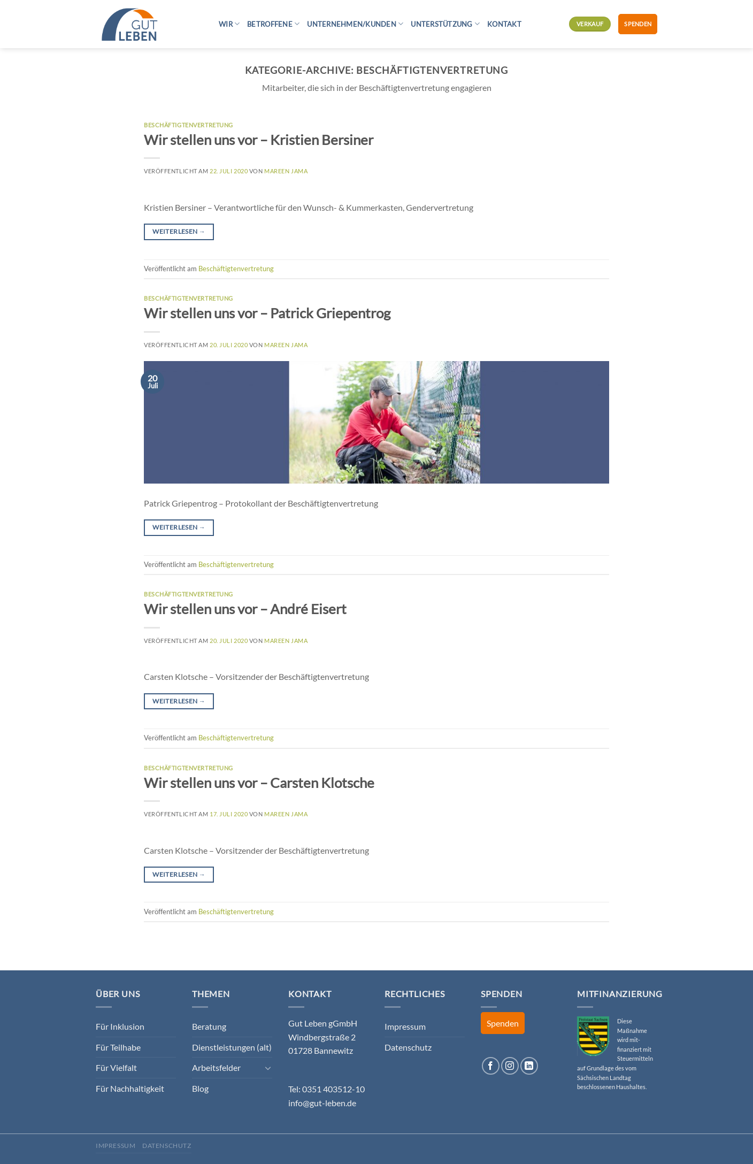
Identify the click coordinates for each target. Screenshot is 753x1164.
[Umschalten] (268, 1067)
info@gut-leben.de (322, 1103)
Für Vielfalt (116, 1067)
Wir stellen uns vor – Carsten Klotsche (259, 783)
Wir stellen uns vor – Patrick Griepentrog (267, 313)
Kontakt (504, 24)
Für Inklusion (120, 1026)
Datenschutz (408, 1047)
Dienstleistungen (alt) (232, 1047)
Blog (200, 1088)
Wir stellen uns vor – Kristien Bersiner (258, 140)
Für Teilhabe (118, 1047)
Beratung (209, 1026)
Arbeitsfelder (216, 1067)
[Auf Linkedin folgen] (529, 1066)
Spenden (637, 23)
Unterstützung (445, 24)
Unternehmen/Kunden (355, 24)
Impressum (405, 1026)
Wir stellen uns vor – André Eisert (245, 609)
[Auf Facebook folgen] (491, 1066)
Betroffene (273, 24)
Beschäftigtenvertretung (188, 124)
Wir (229, 24)
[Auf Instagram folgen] (510, 1066)
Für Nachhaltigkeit (130, 1088)
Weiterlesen (178, 231)
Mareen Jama (286, 170)
